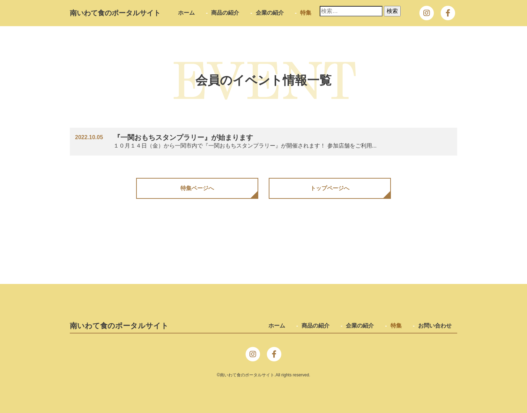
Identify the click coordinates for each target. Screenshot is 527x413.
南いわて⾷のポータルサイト (115, 13)
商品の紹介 (225, 13)
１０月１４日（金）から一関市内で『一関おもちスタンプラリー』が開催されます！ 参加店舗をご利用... (253, 141)
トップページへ (329, 188)
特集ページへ (197, 188)
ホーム (186, 13)
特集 (305, 13)
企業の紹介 (270, 13)
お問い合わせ (435, 326)
